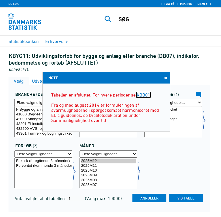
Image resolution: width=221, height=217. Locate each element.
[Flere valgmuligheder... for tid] (108, 153)
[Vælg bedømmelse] (173, 121)
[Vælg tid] (108, 172)
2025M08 (108, 180)
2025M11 (108, 165)
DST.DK (13, 4)
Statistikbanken (23, 41)
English (186, 4)
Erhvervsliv (56, 41)
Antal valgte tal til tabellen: (40, 198)
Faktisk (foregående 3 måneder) (43, 161)
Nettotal (173, 124)
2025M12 (108, 161)
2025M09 (108, 175)
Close (165, 77)
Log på (169, 4)
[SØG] (166, 19)
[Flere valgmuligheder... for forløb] (43, 153)
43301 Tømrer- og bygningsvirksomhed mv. (43, 133)
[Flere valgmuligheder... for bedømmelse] (173, 102)
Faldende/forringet (173, 119)
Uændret (173, 114)
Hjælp (203, 4)
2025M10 (108, 170)
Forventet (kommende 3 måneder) (43, 165)
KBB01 (143, 94)
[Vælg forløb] (43, 172)
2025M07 (108, 185)
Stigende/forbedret (173, 109)
